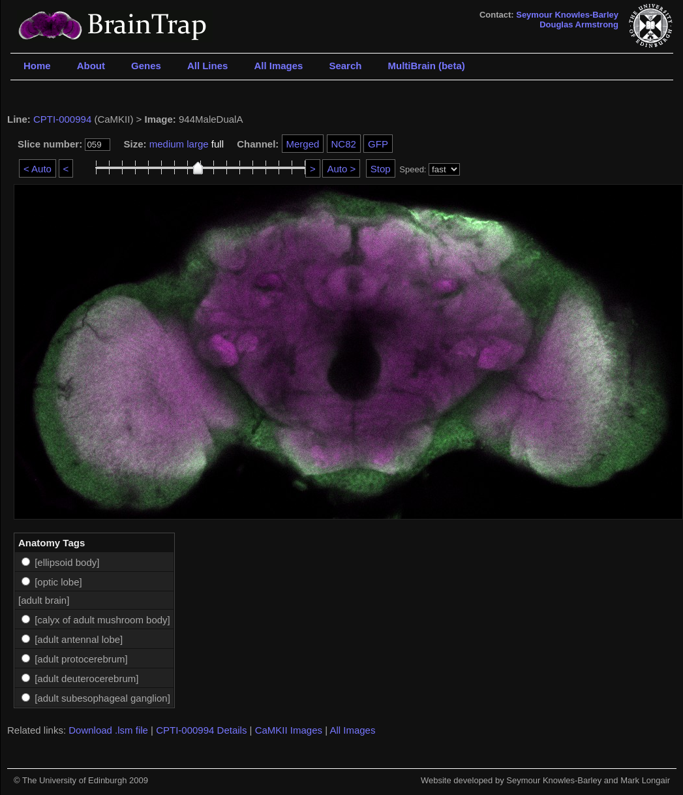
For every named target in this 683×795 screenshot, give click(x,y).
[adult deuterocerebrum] (86, 678)
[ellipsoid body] (67, 562)
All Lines (207, 65)
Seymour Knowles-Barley (567, 15)
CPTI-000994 (62, 119)
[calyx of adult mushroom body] (102, 619)
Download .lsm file (108, 730)
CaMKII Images (288, 730)
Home (37, 65)
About (91, 65)
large (197, 143)
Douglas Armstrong (578, 24)
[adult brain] (43, 600)
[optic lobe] (58, 581)
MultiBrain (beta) (425, 65)
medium (166, 143)
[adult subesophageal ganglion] (102, 698)
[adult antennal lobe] (79, 639)
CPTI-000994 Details (201, 730)
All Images (278, 65)
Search (345, 65)
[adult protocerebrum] (81, 658)
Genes (146, 65)
